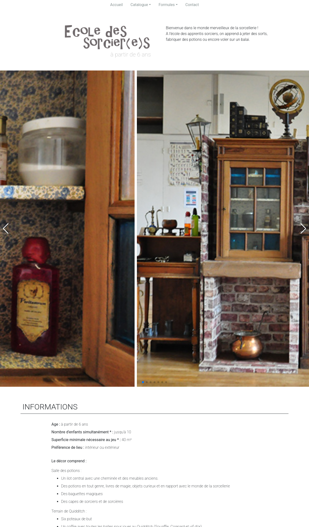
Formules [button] (167, 4)
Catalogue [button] (139, 4)
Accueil (116, 4)
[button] (143, 382)
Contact (192, 4)
